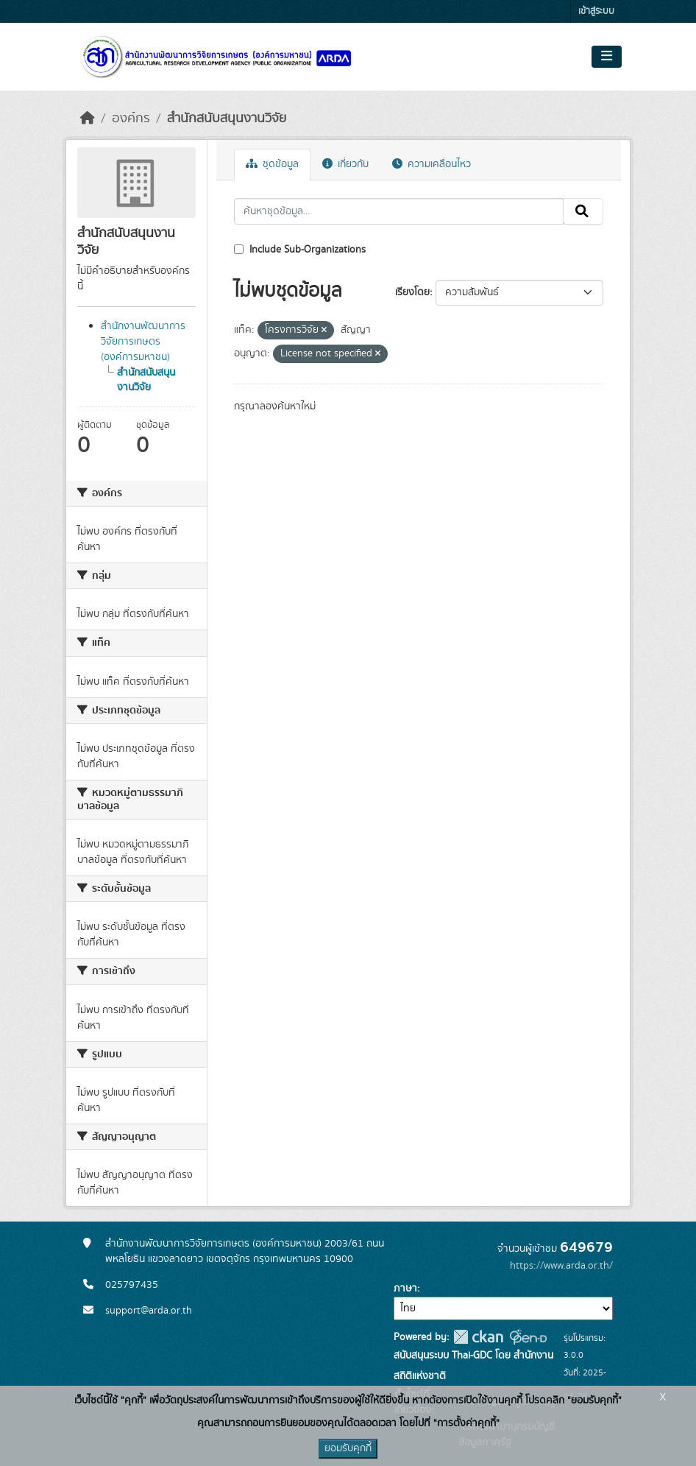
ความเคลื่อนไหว (431, 164)
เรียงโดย (412, 292)
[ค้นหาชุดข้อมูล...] (399, 211)
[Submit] (583, 211)
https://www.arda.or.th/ (561, 1265)
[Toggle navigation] (607, 57)
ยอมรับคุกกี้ (348, 1448)
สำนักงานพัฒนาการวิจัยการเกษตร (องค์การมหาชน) (143, 341)
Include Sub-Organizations (300, 249)
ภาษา (405, 1288)
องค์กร (131, 118)
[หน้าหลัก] (87, 118)
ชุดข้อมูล (272, 164)
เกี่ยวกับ (345, 164)
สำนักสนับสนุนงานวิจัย (226, 118)
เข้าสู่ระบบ (596, 11)
